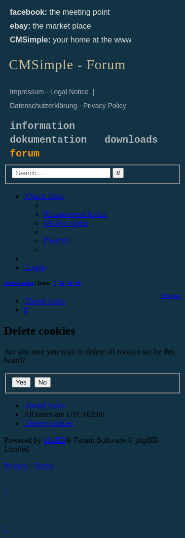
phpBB (54, 440)
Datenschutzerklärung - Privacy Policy (68, 106)
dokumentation (48, 140)
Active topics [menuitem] (19, 283)
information (42, 126)
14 (62, 283)
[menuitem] (75, 214)
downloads (131, 140)
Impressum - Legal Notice (49, 92)
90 (78, 283)
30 (70, 283)
